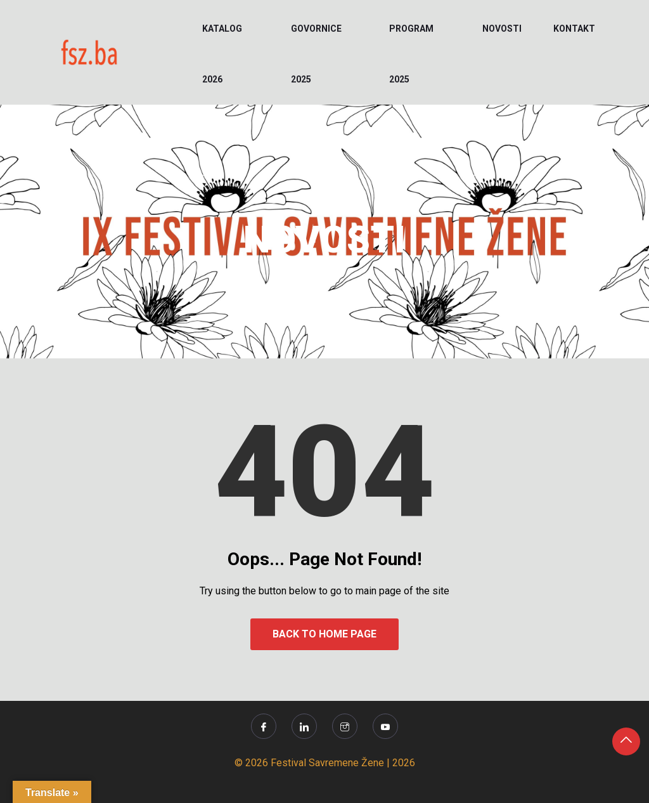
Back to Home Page (324, 634)
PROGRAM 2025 (411, 53)
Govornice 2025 (316, 53)
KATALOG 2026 (222, 53)
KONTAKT (574, 28)
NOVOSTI (502, 28)
